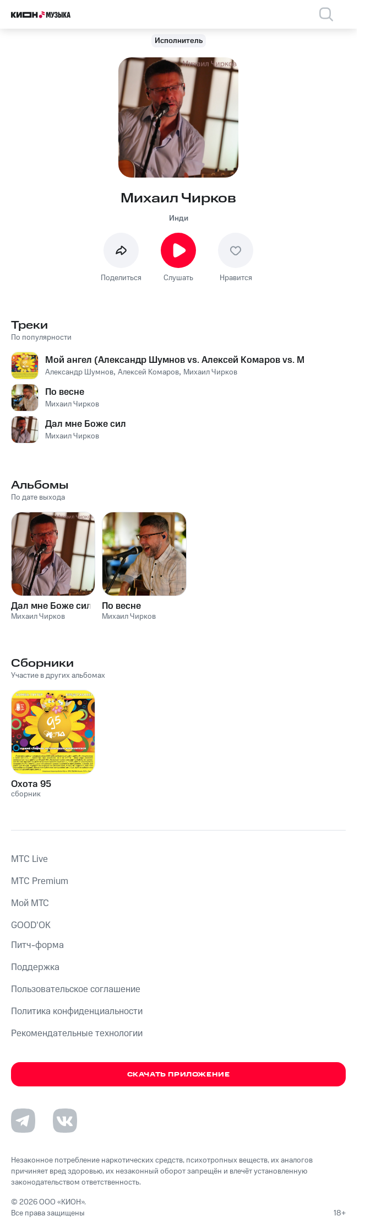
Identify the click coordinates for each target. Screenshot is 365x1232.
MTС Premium (39, 881)
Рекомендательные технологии (77, 1033)
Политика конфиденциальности (77, 1011)
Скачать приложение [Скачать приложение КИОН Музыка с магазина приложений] (178, 1074)
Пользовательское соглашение (75, 989)
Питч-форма (37, 945)
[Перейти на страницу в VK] (65, 1120)
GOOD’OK (31, 925)
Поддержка (35, 967)
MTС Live (29, 859)
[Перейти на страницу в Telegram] (23, 1120)
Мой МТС (30, 903)
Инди (178, 218)
